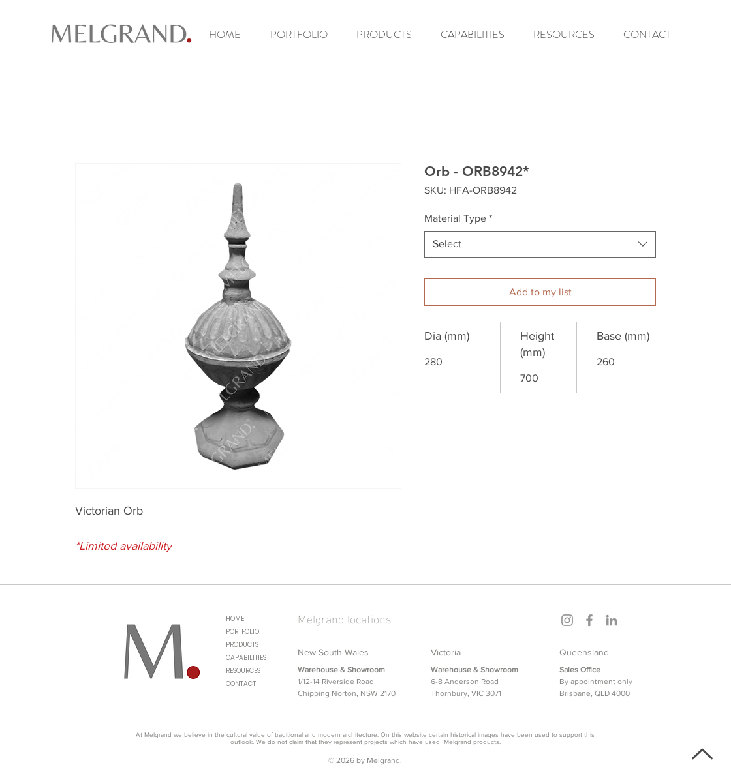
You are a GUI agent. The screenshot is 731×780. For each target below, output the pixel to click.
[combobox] (540, 244)
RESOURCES (243, 671)
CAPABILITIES (246, 658)
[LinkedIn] (611, 620)
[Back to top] (701, 754)
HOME (235, 618)
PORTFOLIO (242, 632)
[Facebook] (589, 620)
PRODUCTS (242, 645)
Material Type (458, 218)
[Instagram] (567, 620)
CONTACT (241, 684)
